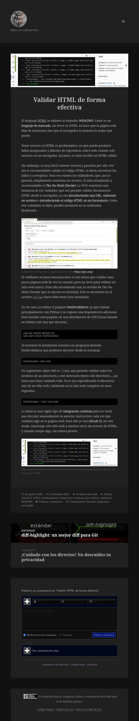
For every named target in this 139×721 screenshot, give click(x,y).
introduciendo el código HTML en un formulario (74, 200)
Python (95, 498)
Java (87, 498)
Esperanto (103, 501)
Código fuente (78, 664)
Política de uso (64, 709)
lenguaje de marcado (36, 126)
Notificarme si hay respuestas (39, 635)
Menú (123, 21)
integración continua (78, 411)
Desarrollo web (88, 494)
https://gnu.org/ (83, 271)
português (27, 505)
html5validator (77, 307)
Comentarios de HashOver (55, 664)
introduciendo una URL (85, 195)
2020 (40, 494)
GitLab (108, 494)
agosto (32, 494)
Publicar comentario (51, 501)
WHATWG (86, 121)
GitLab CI (95, 421)
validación (106, 498)
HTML (36, 498)
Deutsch (91, 501)
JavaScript (92, 664)
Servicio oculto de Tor (89, 709)
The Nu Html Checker (61, 185)
